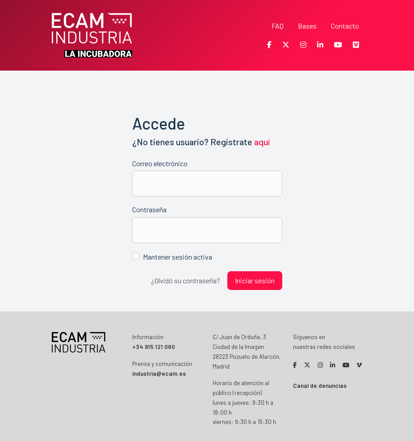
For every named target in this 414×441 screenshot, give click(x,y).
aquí (262, 141)
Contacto (345, 25)
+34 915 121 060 (153, 346)
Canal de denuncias (320, 385)
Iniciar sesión (255, 280)
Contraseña (149, 209)
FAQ (278, 25)
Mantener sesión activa (177, 256)
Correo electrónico (160, 163)
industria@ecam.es (159, 373)
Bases (307, 25)
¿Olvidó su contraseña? (185, 280)
